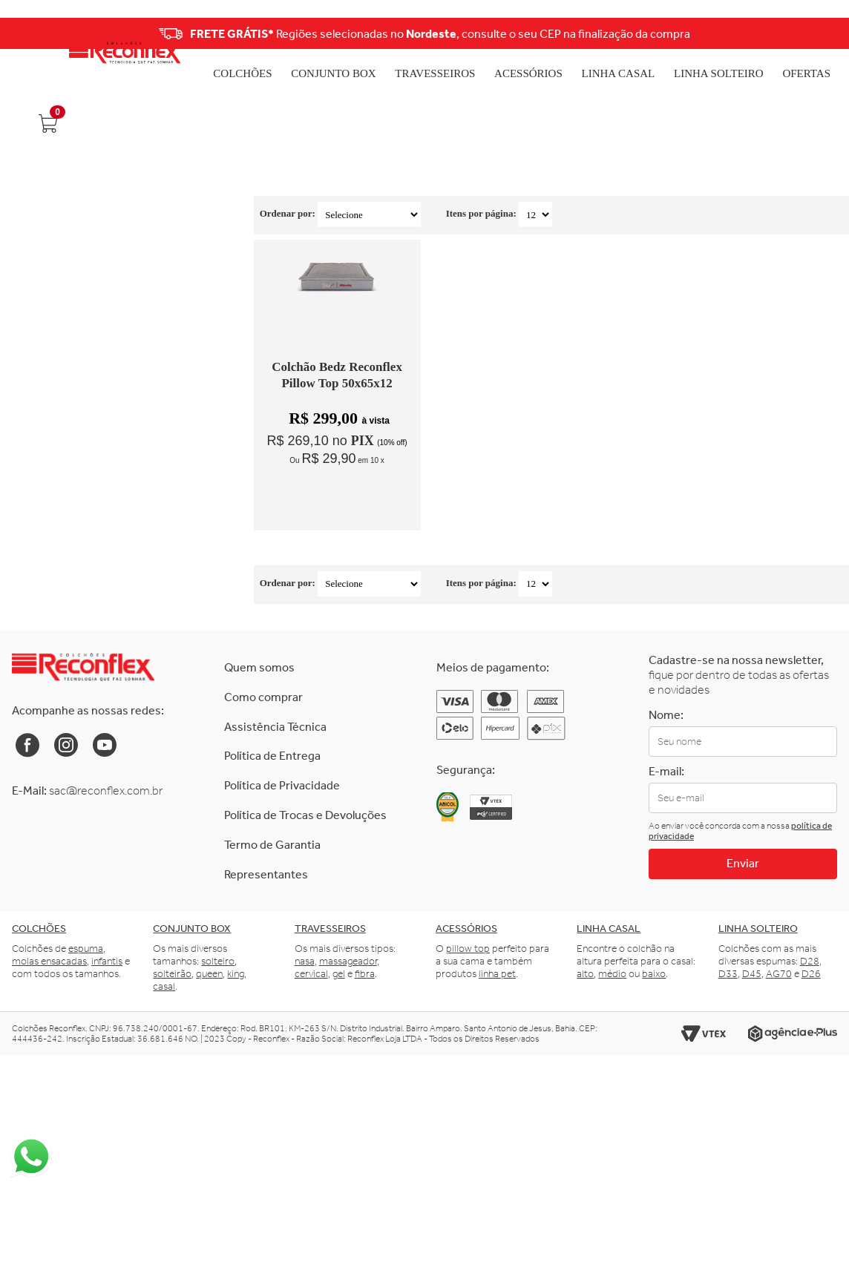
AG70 (779, 973)
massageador (348, 961)
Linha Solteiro (719, 73)
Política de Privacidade (282, 785)
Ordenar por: (287, 213)
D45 (751, 973)
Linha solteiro (758, 928)
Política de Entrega (272, 756)
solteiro (218, 961)
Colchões (242, 73)
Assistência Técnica (275, 727)
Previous (67, 33)
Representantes (266, 874)
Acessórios (528, 73)
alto (585, 973)
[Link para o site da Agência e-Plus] (792, 1033)
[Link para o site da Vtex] (703, 1033)
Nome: (666, 715)
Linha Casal (618, 73)
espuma (85, 948)
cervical (311, 973)
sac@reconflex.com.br (106, 790)
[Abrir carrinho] (47, 123)
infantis (106, 961)
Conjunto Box (333, 73)
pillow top (468, 948)
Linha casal (608, 928)
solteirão (172, 973)
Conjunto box (192, 928)
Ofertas (806, 73)
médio (612, 973)
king (235, 973)
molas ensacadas (49, 961)
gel (338, 973)
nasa (305, 961)
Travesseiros (435, 73)
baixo (654, 973)
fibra (365, 973)
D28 (809, 961)
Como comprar (263, 697)
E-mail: (666, 771)
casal (164, 986)
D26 (811, 973)
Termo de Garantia (272, 845)
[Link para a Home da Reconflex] (83, 667)
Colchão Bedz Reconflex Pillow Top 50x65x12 (337, 375)
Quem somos (259, 667)
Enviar (743, 863)
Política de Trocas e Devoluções (305, 815)
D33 (728, 973)
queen (209, 973)
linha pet (497, 973)
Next (781, 33)
